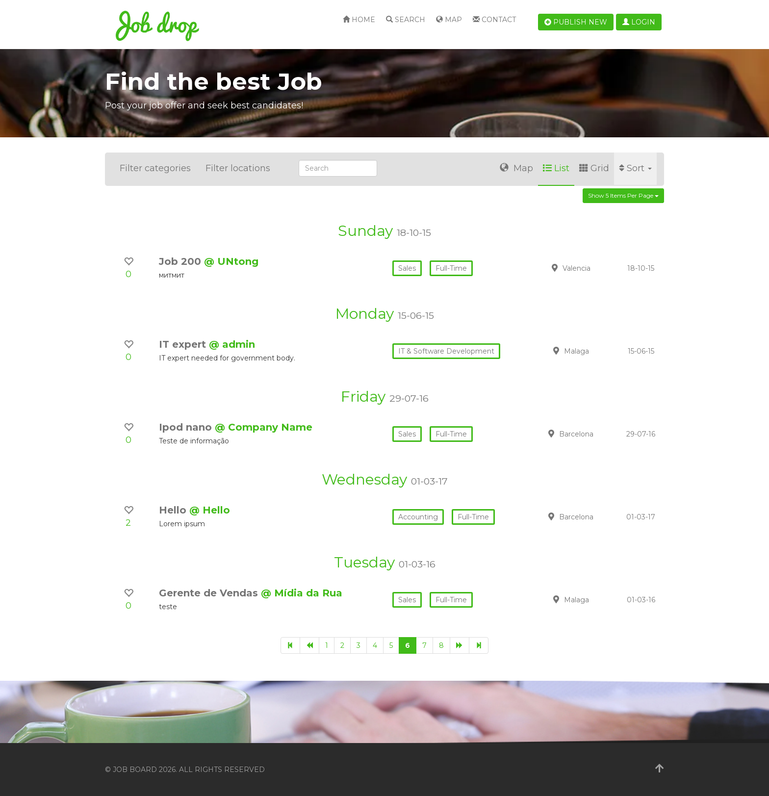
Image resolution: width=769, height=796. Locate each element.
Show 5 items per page (623, 195)
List (556, 168)
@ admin (232, 344)
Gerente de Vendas (210, 593)
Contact (494, 19)
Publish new (575, 22)
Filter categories (155, 168)
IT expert (184, 344)
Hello (174, 510)
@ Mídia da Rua (301, 593)
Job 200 (181, 261)
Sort (635, 168)
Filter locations (237, 168)
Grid (594, 168)
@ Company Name (263, 427)
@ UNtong (231, 261)
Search (405, 19)
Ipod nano (187, 427)
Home (359, 19)
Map (449, 19)
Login (638, 22)
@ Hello (209, 510)
